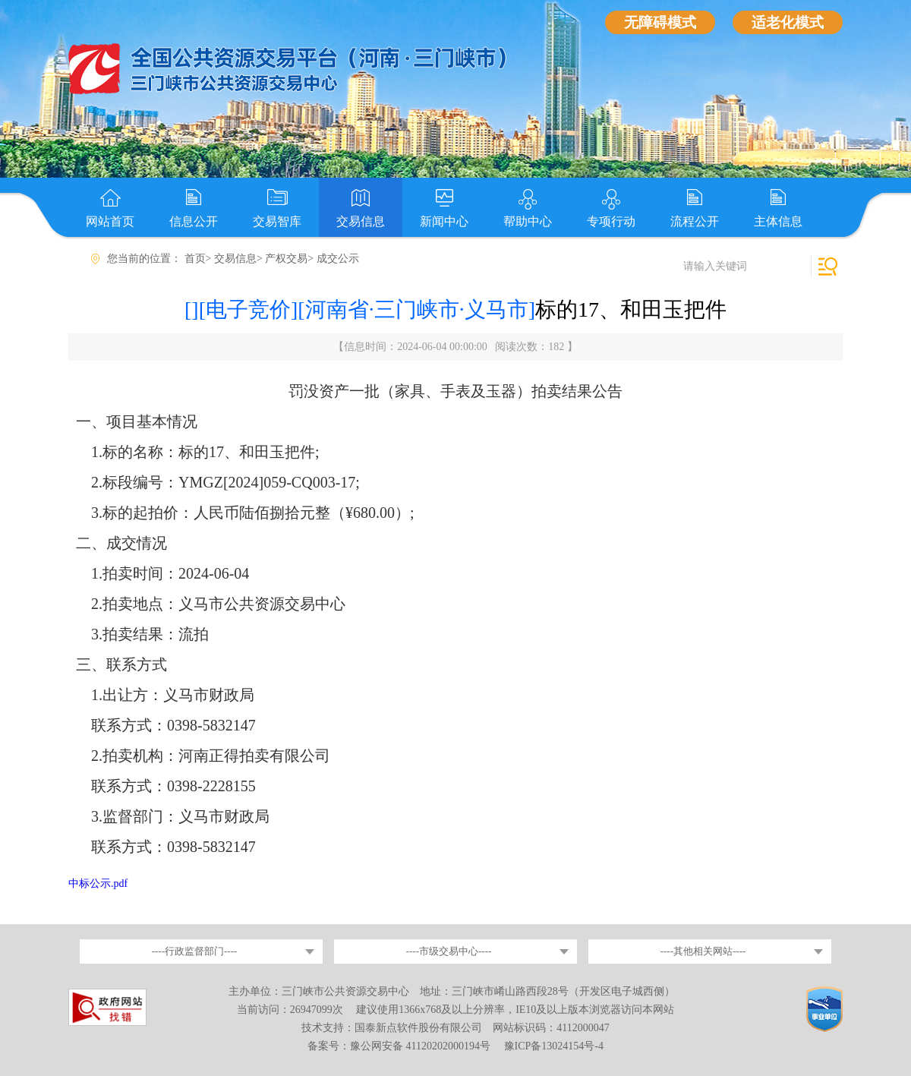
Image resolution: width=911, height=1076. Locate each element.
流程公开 (694, 221)
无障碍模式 (660, 22)
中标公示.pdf (98, 883)
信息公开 (193, 221)
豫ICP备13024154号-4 (554, 1046)
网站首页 (110, 221)
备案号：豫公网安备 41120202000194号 (400, 1046)
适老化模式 (788, 22)
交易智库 (277, 221)
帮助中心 (527, 221)
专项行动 (611, 221)
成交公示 (338, 258)
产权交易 (286, 258)
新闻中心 (444, 221)
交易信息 (360, 221)
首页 (195, 258)
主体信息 (778, 221)
